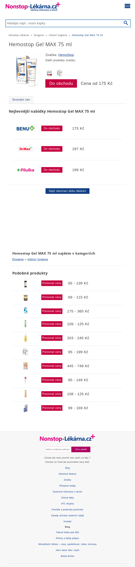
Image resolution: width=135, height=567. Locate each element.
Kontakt (67, 521)
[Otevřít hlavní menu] (127, 6)
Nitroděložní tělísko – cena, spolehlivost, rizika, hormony (67, 544)
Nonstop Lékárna (19, 35)
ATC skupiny (67, 503)
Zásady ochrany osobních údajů (67, 515)
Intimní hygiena (58, 35)
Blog (67, 468)
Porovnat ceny (51, 283)
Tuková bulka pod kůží (67, 532)
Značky (67, 480)
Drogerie (39, 35)
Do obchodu (61, 83)
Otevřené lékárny (67, 474)
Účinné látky (67, 497)
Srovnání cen (21, 99)
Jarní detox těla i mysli (67, 550)
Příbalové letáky (67, 486)
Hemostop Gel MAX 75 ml (87, 35)
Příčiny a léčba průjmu (67, 538)
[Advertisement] (67, 221)
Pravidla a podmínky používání (67, 509)
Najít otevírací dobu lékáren (67, 190)
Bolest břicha (67, 556)
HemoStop (66, 55)
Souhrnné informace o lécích (67, 492)
